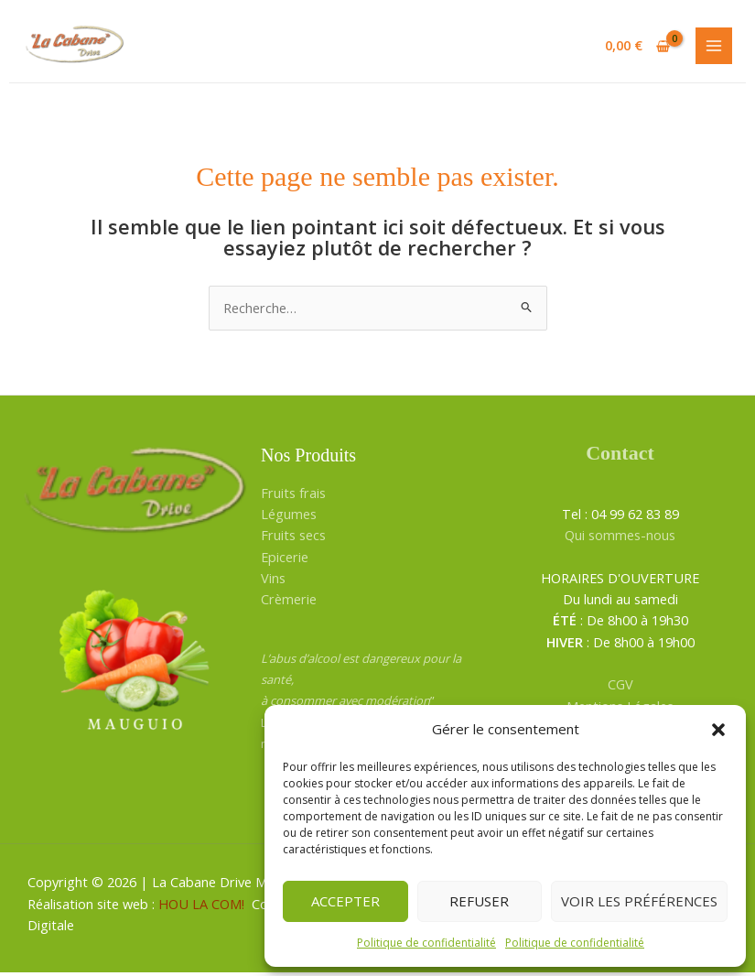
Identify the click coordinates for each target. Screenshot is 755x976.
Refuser (479, 901)
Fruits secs (293, 538)
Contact (620, 456)
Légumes (289, 517)
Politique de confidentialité (426, 942)
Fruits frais (293, 495)
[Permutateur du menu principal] (714, 47)
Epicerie (284, 559)
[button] (718, 730)
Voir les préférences (639, 901)
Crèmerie (289, 602)
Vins (273, 581)
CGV (620, 687)
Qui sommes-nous (620, 538)
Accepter (345, 901)
